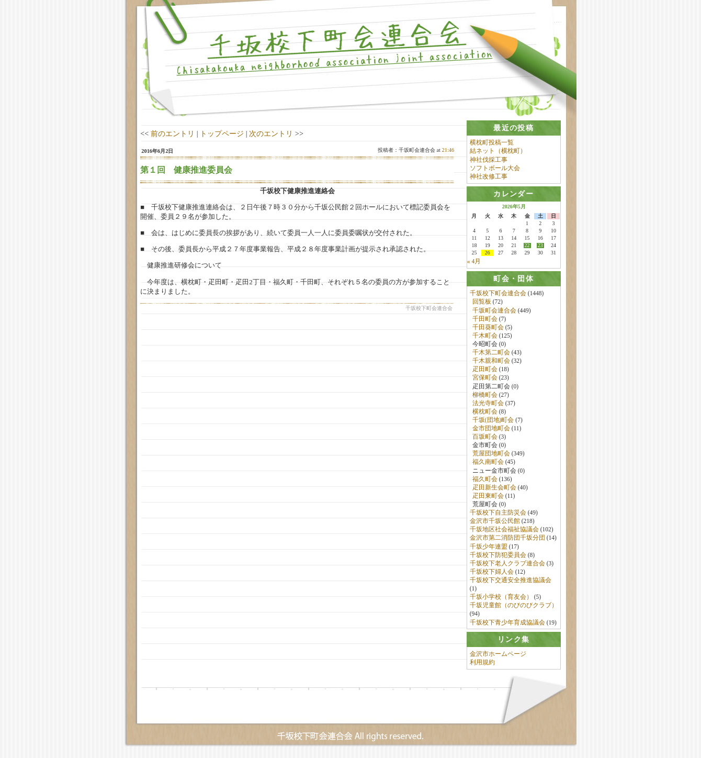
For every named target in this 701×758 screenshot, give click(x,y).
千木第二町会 (491, 352)
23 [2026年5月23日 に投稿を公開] (540, 245)
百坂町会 (485, 437)
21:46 (448, 150)
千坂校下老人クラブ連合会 (507, 563)
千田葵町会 (488, 327)
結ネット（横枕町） (498, 151)
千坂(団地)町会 (493, 420)
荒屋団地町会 (491, 454)
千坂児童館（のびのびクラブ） (514, 606)
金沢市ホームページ (498, 654)
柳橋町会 (485, 395)
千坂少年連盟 (488, 546)
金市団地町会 (491, 428)
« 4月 (474, 261)
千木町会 (485, 335)
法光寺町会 (488, 403)
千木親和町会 (491, 361)
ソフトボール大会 (495, 168)
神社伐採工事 (488, 160)
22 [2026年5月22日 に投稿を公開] (527, 245)
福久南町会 (488, 462)
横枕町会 (485, 411)
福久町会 (485, 479)
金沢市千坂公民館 (495, 521)
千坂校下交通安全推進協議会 (510, 580)
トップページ (222, 133)
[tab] (514, 128)
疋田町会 (485, 369)
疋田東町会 (488, 496)
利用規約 (482, 663)
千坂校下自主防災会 (498, 513)
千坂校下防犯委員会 (498, 555)
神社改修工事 (488, 176)
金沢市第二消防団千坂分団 (507, 538)
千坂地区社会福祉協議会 (504, 530)
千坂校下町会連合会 (498, 294)
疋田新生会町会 (494, 487)
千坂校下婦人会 (492, 571)
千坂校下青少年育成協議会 (507, 622)
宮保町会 (485, 378)
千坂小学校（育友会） (501, 597)
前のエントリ (173, 133)
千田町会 (485, 319)
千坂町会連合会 (494, 310)
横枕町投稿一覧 (492, 142)
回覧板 (481, 302)
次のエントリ (271, 133)
